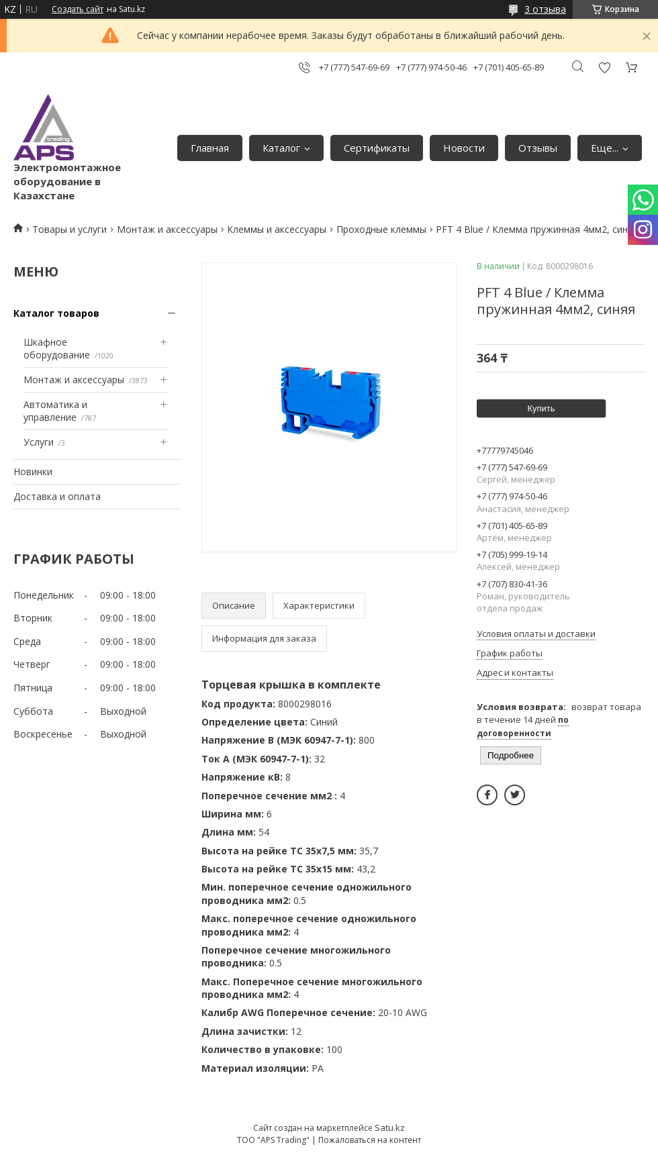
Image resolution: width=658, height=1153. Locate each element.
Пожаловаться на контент (369, 1140)
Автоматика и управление (55, 411)
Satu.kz (390, 1127)
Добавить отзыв (604, 67)
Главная (210, 147)
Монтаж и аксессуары (167, 229)
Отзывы (537, 147)
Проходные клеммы (381, 229)
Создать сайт (77, 9)
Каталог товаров (56, 313)
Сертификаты (377, 147)
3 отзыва (545, 9)
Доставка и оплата (57, 496)
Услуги (38, 442)
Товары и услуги (69, 229)
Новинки (32, 471)
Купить (541, 408)
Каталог (281, 147)
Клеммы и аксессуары (276, 229)
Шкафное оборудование (56, 349)
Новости (464, 147)
